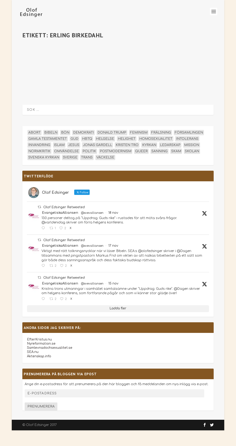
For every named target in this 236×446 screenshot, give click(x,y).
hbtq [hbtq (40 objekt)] (87, 154)
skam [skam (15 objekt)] (176, 167)
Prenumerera (41, 422)
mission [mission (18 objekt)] (191, 160)
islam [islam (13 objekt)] (59, 160)
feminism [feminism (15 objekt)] (139, 148)
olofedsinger (41, 61)
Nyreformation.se (41, 359)
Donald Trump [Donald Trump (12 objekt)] (111, 148)
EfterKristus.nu (39, 355)
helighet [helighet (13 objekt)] (127, 154)
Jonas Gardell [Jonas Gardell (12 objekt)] (97, 160)
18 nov (113, 228)
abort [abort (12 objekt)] (34, 148)
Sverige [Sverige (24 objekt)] (70, 173)
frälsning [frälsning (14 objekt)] (161, 148)
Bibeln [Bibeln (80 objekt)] (50, 148)
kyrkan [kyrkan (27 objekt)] (149, 160)
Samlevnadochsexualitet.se (49, 363)
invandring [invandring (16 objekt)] (39, 160)
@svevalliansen (92, 228)
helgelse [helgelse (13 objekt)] (105, 154)
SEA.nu (32, 368)
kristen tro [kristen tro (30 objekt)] (127, 160)
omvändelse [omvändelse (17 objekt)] (66, 167)
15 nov (113, 299)
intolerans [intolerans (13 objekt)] (187, 154)
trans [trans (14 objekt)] (87, 173)
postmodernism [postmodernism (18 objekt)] (115, 167)
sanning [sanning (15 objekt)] (159, 167)
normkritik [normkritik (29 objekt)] (39, 167)
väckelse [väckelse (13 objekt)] (105, 173)
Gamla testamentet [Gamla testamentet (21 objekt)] (47, 154)
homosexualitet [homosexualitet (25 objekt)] (155, 154)
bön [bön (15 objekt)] (65, 148)
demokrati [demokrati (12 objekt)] (83, 148)
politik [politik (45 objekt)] (89, 167)
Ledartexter (81, 61)
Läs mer (37, 100)
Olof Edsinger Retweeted (64, 223)
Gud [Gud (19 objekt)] (74, 154)
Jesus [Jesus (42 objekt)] (73, 160)
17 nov (113, 261)
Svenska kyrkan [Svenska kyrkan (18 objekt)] (43, 173)
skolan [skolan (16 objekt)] (192, 167)
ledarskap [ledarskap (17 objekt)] (170, 160)
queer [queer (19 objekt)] (141, 167)
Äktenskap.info (39, 372)
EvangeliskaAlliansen (60, 228)
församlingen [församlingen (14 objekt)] (189, 148)
